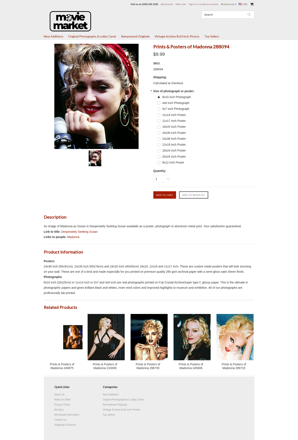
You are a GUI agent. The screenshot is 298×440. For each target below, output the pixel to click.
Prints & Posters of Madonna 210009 (105, 366)
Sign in (192, 4)
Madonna (73, 237)
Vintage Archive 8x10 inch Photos (177, 36)
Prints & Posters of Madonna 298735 (148, 366)
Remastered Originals (135, 36)
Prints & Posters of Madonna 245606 (191, 366)
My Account (167, 4)
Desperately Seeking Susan (79, 231)
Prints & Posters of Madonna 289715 (234, 366)
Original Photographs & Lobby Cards (92, 36)
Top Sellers (211, 36)
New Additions (53, 36)
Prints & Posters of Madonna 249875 (62, 366)
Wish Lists (180, 4)
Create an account (208, 4)
